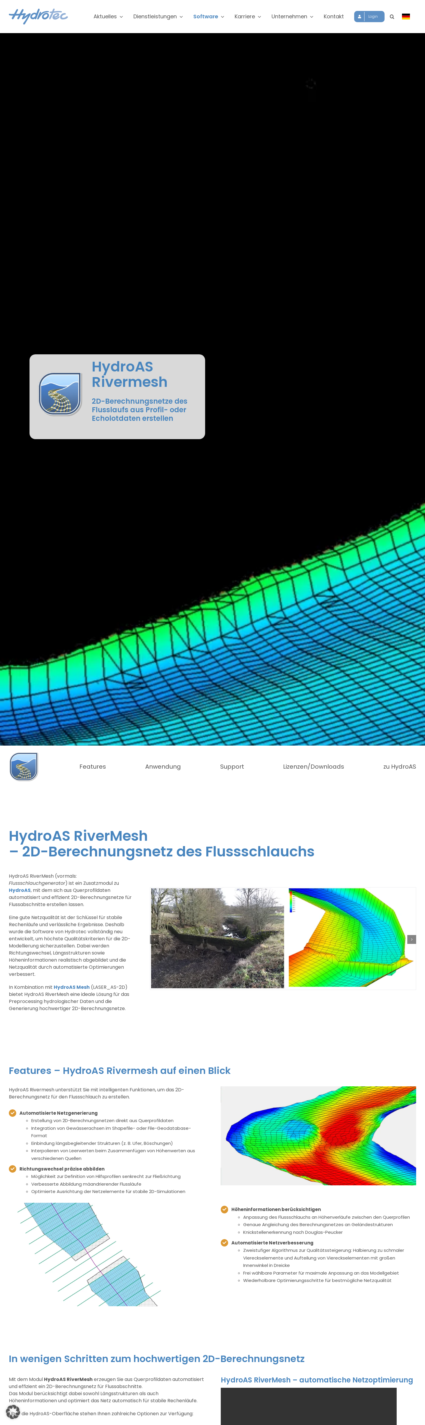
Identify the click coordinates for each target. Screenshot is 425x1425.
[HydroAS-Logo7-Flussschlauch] (23, 754)
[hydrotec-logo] (38, 10)
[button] (392, 16)
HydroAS (20, 890)
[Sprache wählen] (406, 17)
